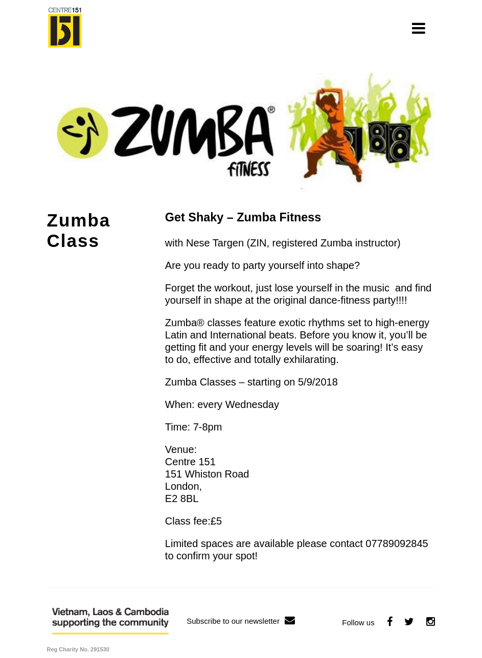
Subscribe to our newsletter (241, 621)
